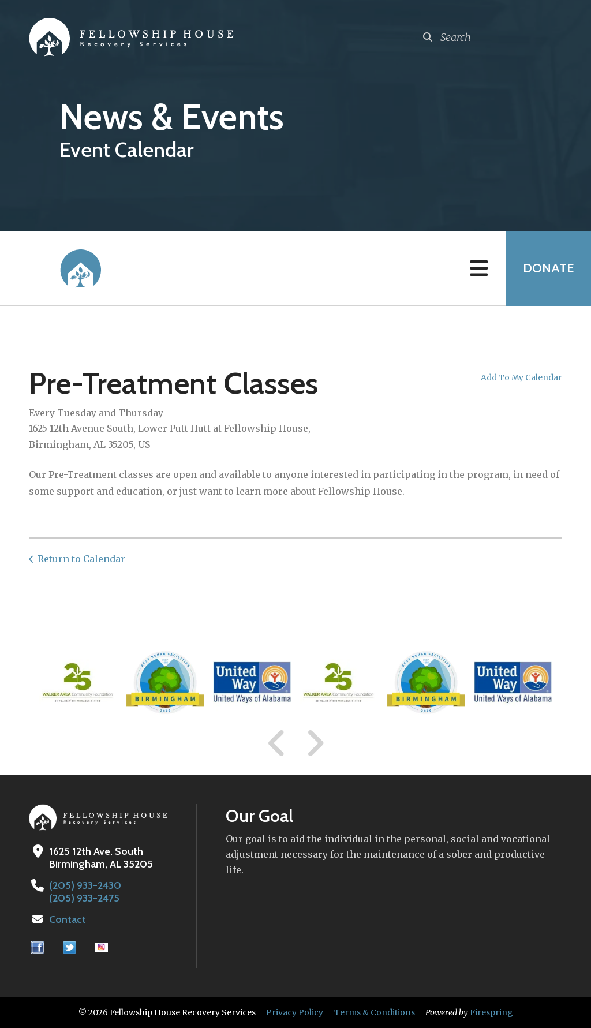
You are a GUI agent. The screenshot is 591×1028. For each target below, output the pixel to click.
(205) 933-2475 (84, 898)
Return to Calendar (81, 559)
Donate (548, 268)
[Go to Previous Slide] (277, 743)
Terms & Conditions (374, 1012)
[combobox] (489, 37)
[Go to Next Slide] (315, 743)
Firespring (491, 1012)
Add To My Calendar (521, 377)
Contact (67, 919)
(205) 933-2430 (85, 885)
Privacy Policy (294, 1012)
